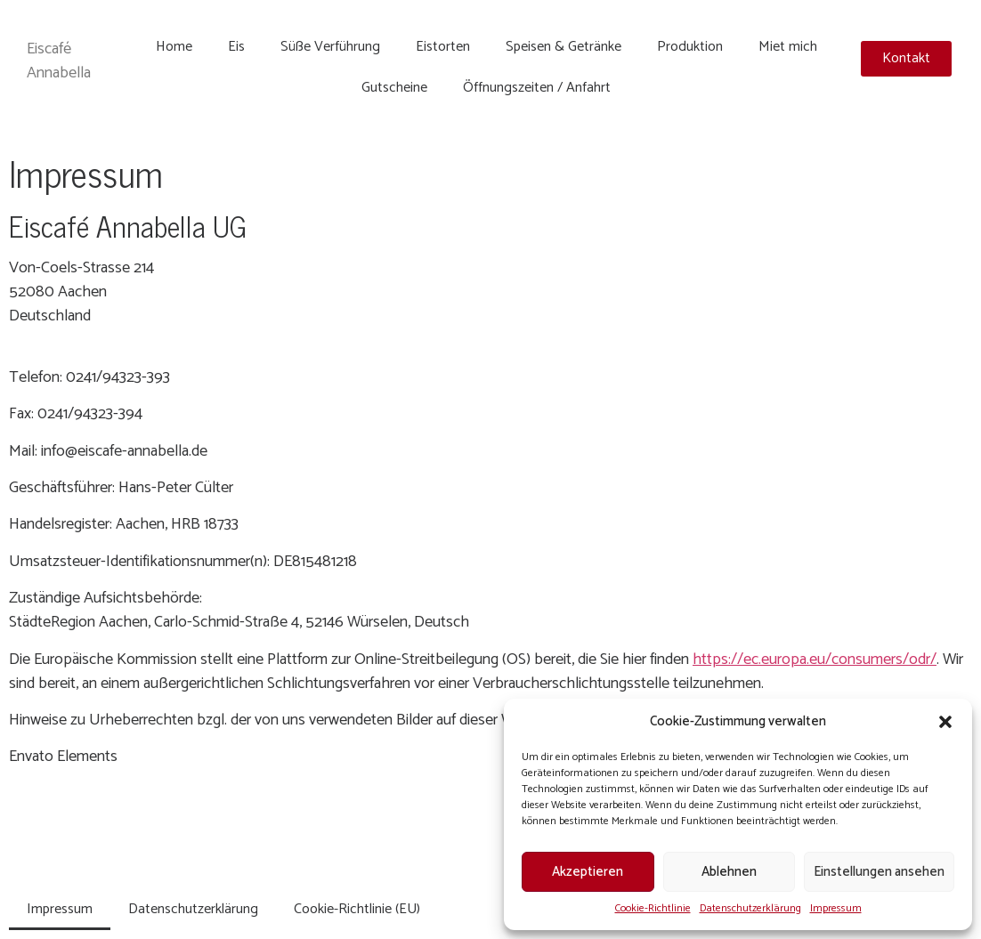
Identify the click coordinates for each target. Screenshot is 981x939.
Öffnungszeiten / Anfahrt (537, 88)
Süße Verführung (330, 47)
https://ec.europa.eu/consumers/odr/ (814, 659)
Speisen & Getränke (563, 47)
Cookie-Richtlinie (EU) (357, 909)
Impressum (836, 909)
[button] (945, 722)
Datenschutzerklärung (750, 909)
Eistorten (443, 47)
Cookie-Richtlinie (653, 909)
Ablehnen (729, 872)
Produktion (690, 47)
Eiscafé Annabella (59, 61)
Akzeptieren (587, 872)
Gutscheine (394, 88)
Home (174, 47)
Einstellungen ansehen (879, 872)
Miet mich (787, 47)
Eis (236, 47)
